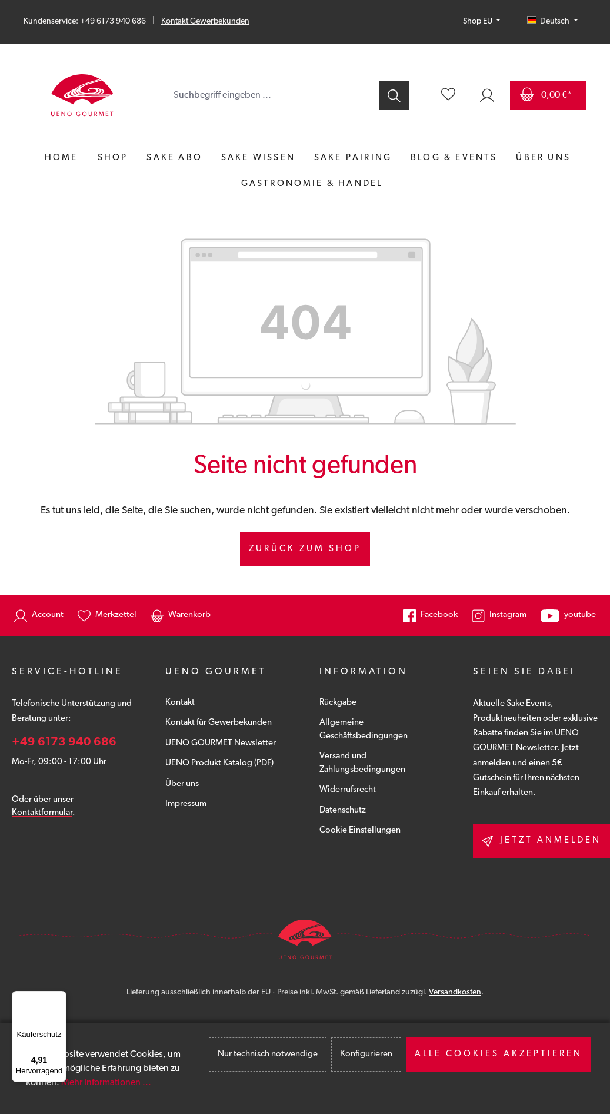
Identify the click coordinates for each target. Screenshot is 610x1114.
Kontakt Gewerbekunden (205, 21)
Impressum (185, 804)
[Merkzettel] (448, 95)
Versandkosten (455, 992)
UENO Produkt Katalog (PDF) (219, 763)
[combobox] (271, 95)
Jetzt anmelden (541, 841)
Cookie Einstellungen (360, 830)
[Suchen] (393, 95)
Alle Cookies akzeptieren (498, 1054)
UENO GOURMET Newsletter (220, 743)
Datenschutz (342, 810)
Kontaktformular (42, 812)
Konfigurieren (366, 1054)
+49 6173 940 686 (64, 742)
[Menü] (59, 998)
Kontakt (180, 702)
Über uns (182, 784)
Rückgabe (337, 702)
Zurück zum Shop (305, 549)
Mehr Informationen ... (106, 1083)
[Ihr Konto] (487, 95)
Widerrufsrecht (347, 789)
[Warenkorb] (548, 95)
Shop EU (478, 21)
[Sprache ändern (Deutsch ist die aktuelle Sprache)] (552, 22)
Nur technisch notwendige (268, 1054)
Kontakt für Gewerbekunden (218, 722)
